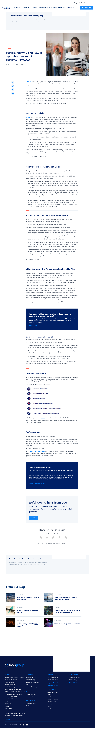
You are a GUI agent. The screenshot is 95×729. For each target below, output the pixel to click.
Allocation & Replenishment (13, 699)
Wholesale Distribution (32, 682)
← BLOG (8, 48)
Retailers (28, 82)
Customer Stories (31, 694)
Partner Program (53, 680)
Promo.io (7, 711)
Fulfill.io (7, 706)
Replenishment (9, 682)
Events (49, 697)
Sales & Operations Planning (13, 689)
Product (34, 7)
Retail (27, 684)
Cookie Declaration (74, 677)
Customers (43, 7)
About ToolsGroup (53, 692)
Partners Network (53, 677)
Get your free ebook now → (38, 484)
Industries (26, 7)
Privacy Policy (73, 680)
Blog (75, 3)
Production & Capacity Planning (14, 687)
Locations (50, 709)
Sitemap (72, 682)
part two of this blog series (36, 451)
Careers (90, 3)
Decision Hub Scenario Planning (14, 716)
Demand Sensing (10, 684)
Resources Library (31, 703)
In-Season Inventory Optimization (15, 713)
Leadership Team (53, 699)
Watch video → (34, 325)
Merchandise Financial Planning (14, 694)
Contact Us (82, 3)
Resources (52, 7)
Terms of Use (73, 675)
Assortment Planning (11, 696)
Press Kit (50, 706)
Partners (61, 7)
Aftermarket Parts (31, 677)
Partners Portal (53, 686)
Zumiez (43, 418)
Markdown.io (8, 704)
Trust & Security (52, 702)
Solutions (17, 7)
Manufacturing (30, 680)
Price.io (7, 701)
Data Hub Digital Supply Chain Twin (15, 692)
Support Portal (53, 683)
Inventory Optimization (11, 680)
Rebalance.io (8, 708)
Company (69, 7)
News (49, 694)
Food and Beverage (32, 687)
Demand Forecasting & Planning (14, 677)
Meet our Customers (32, 697)
